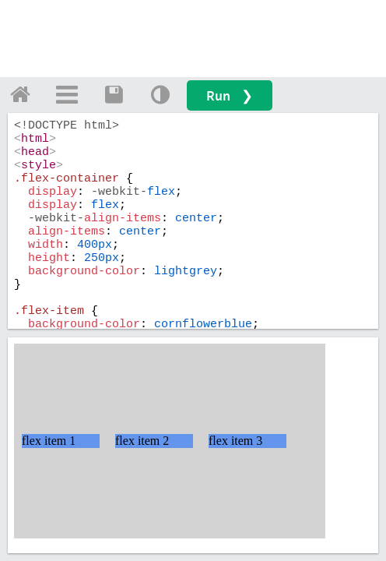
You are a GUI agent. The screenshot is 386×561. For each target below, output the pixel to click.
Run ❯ (229, 95)
